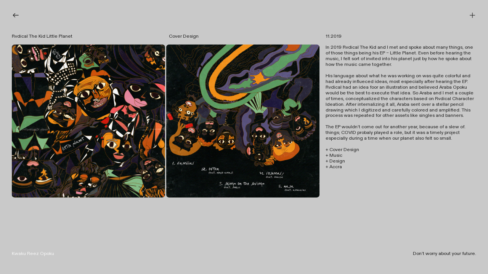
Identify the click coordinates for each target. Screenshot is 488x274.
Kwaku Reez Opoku (33, 253)
